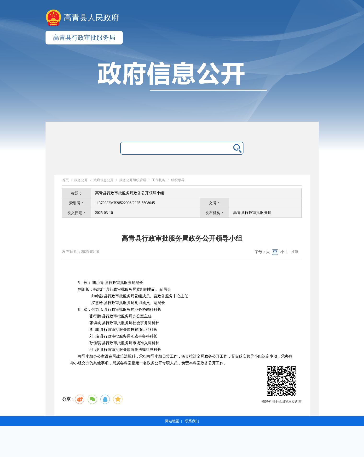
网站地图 (172, 421)
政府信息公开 (103, 180)
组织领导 (178, 180)
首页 (65, 180)
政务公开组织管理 (132, 180)
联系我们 (192, 421)
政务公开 (81, 180)
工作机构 (158, 180)
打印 (294, 252)
